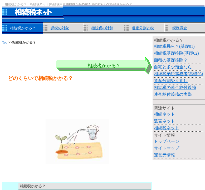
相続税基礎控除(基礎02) (176, 53)
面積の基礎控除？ (171, 60)
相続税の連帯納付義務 (175, 87)
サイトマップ (166, 148)
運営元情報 (164, 155)
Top (4, 42)
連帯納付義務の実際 (173, 94)
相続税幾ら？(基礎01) (174, 46)
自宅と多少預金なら (173, 67)
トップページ (166, 141)
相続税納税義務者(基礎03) (178, 74)
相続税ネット (166, 128)
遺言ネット (164, 121)
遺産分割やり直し (171, 80)
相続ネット (164, 114)
